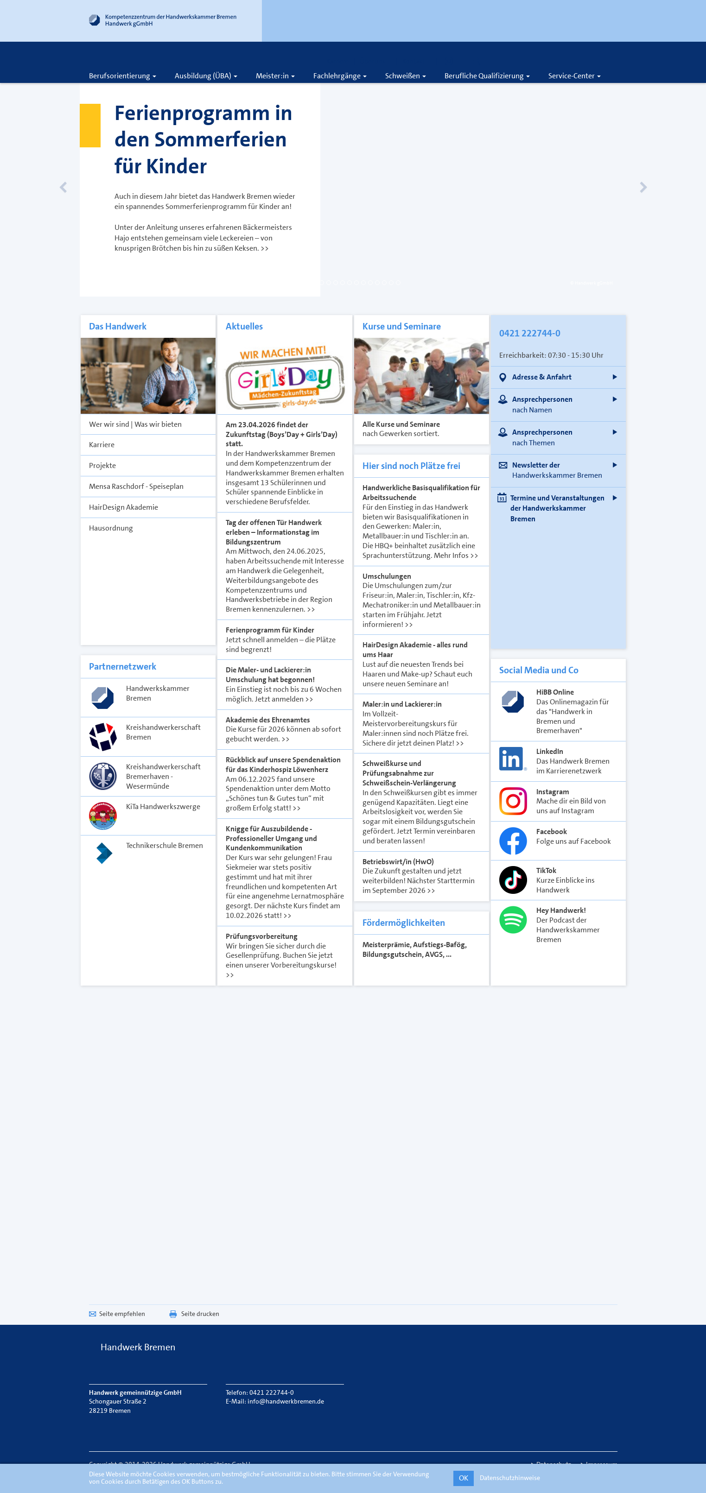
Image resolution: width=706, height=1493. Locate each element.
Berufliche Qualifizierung (487, 76)
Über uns (375, 61)
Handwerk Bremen (138, 1347)
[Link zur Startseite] (163, 23)
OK (463, 1478)
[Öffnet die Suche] (476, 61)
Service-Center (574, 76)
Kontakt (416, 61)
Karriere (337, 61)
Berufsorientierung (122, 76)
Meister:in (275, 76)
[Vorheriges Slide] (75, 176)
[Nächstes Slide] (631, 176)
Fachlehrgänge (340, 76)
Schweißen (405, 76)
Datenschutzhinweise (510, 1478)
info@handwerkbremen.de (286, 1401)
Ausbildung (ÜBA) (206, 76)
